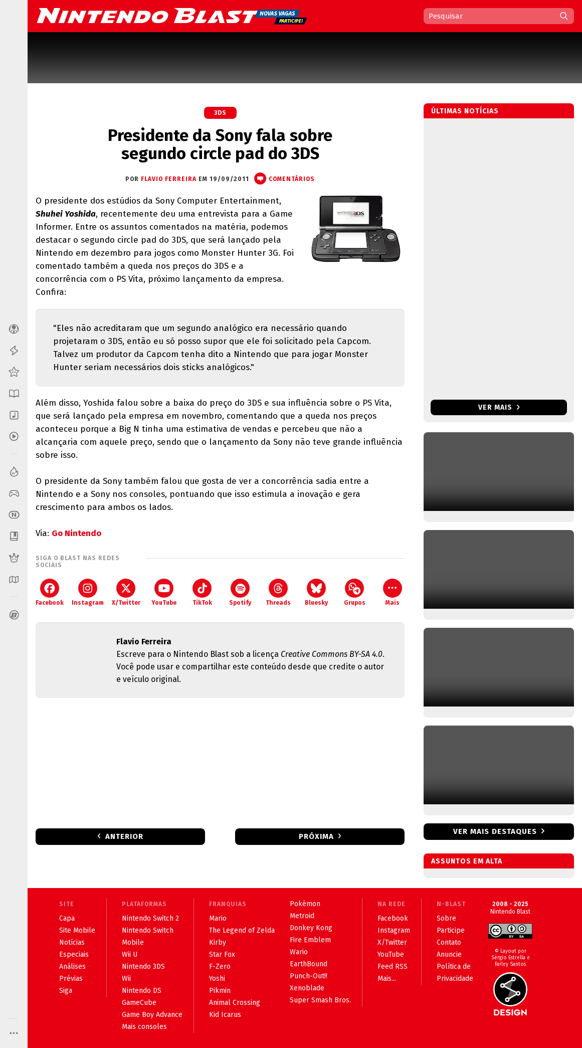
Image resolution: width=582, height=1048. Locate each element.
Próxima (316, 836)
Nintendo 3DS (143, 966)
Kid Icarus (225, 1014)
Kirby (217, 942)
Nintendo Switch (147, 930)
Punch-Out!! (308, 976)
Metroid (302, 916)
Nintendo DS (141, 990)
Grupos (354, 592)
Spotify (240, 592)
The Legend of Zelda (242, 930)
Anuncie (449, 954)
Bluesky (316, 592)
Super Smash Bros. (320, 1000)
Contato (449, 942)
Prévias (71, 978)
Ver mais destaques (495, 831)
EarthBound (308, 964)
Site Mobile (77, 930)
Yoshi (217, 978)
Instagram (88, 592)
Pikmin (220, 990)
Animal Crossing (234, 1002)
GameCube (139, 1002)
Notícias (72, 942)
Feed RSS (392, 966)
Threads (278, 592)
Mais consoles (144, 1026)
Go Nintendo (76, 533)
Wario (299, 952)
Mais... (386, 978)
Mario (218, 918)
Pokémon (305, 904)
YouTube (163, 592)
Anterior (124, 836)
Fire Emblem (310, 940)
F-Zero (220, 966)
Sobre (446, 918)
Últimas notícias (465, 111)
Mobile (133, 942)
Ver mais (499, 407)
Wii (126, 978)
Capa (67, 918)
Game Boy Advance (152, 1014)
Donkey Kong (311, 928)
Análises (72, 966)
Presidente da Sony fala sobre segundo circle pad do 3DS (220, 144)
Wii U (129, 954)
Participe (451, 930)
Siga (65, 990)
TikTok (202, 592)
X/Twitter (126, 592)
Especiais (74, 954)
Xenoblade (307, 988)
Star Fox (222, 954)
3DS (220, 112)
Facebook (50, 592)
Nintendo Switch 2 (150, 918)
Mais (392, 592)
